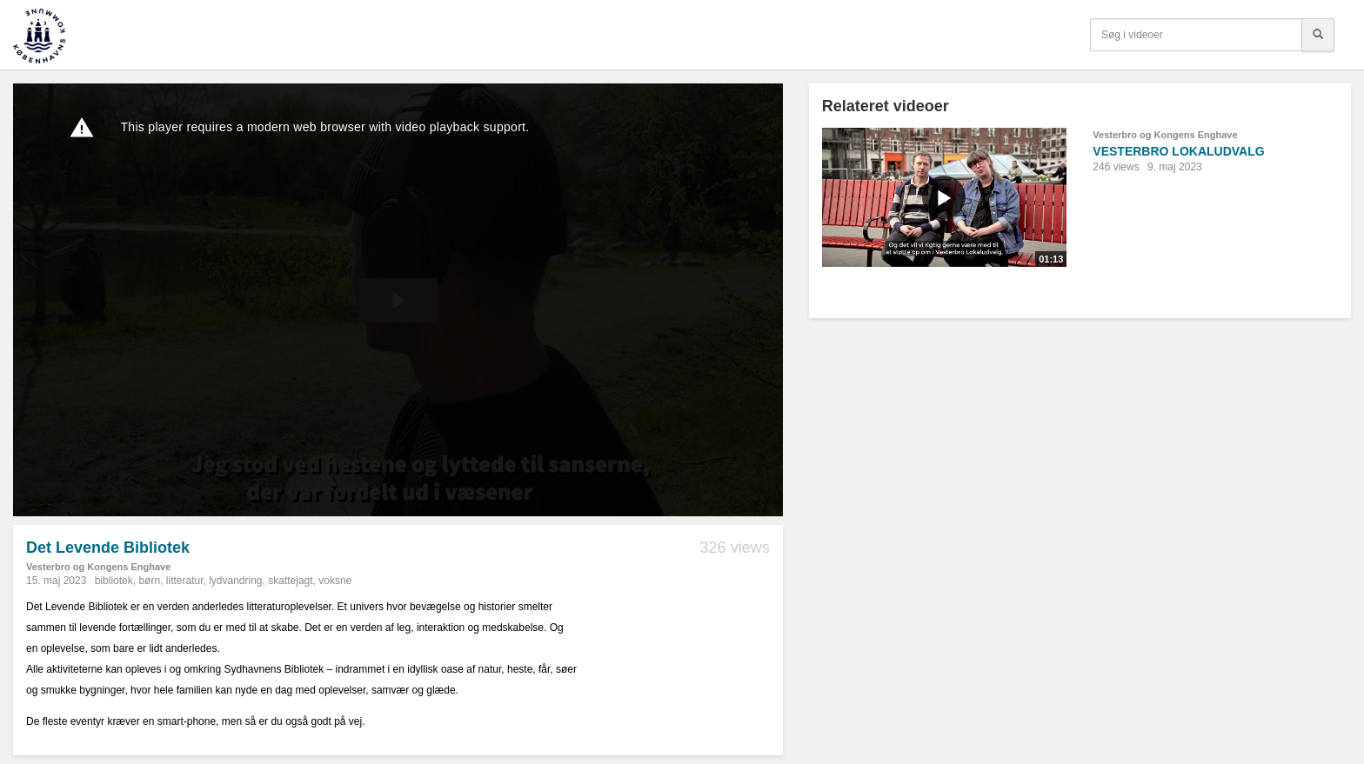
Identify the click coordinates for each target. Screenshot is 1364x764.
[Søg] (1317, 34)
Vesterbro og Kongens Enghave (98, 566)
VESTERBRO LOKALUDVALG (1178, 151)
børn (149, 581)
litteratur (185, 581)
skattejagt (290, 581)
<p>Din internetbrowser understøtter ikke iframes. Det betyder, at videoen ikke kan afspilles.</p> (398, 299)
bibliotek (114, 581)
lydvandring (235, 581)
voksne (334, 581)
